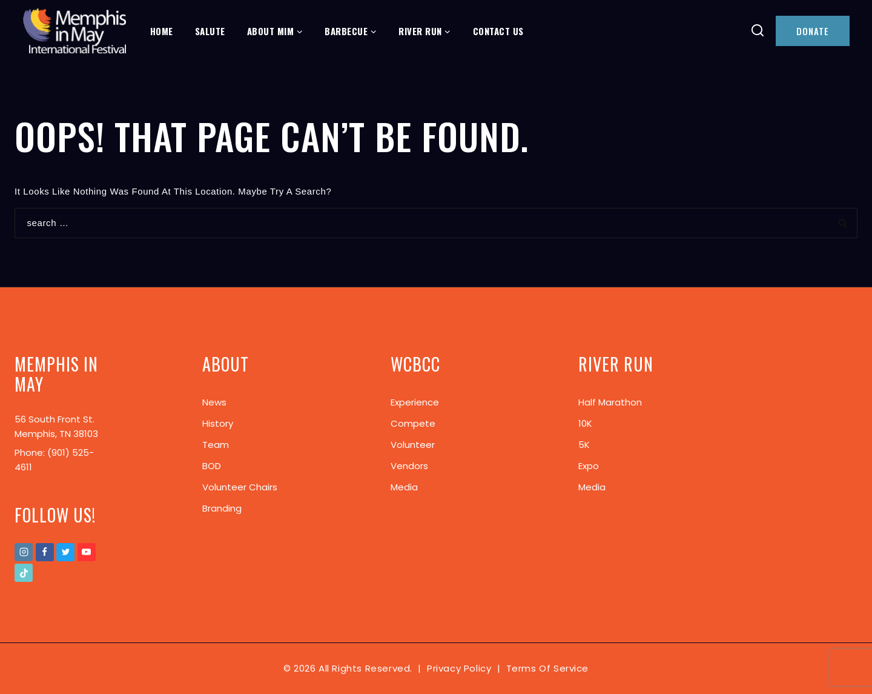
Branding (222, 508)
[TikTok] (24, 573)
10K (585, 423)
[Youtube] (87, 552)
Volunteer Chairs (239, 487)
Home (161, 31)
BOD (211, 465)
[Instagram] (24, 552)
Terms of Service (547, 668)
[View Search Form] (758, 31)
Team (215, 444)
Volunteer (413, 444)
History (217, 423)
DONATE (812, 31)
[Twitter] (65, 552)
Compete (413, 423)
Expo (588, 465)
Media (404, 487)
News (214, 402)
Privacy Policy (459, 668)
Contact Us (498, 31)
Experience (415, 402)
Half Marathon (610, 402)
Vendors (409, 465)
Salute (210, 31)
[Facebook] (45, 552)
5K (584, 444)
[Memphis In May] (74, 31)
